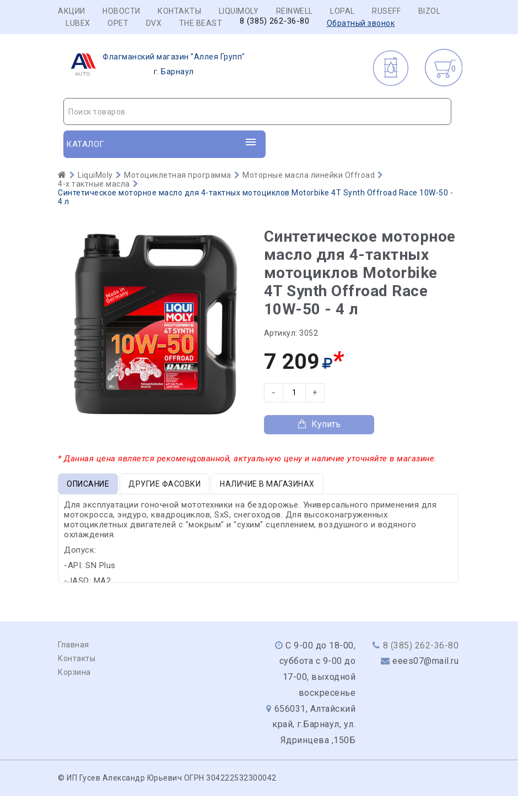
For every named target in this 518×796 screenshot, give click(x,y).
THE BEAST (201, 23)
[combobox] (257, 111)
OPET (117, 23)
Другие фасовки (164, 483)
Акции (71, 11)
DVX (154, 23)
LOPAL (342, 11)
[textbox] (257, 112)
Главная (73, 644)
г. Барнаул (154, 64)
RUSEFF (386, 11)
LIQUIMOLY (239, 11)
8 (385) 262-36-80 (275, 21)
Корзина (74, 672)
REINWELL (294, 11)
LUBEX (78, 23)
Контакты (179, 11)
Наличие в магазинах (267, 483)
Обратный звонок (361, 23)
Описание (88, 483)
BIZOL (429, 11)
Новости (121, 11)
